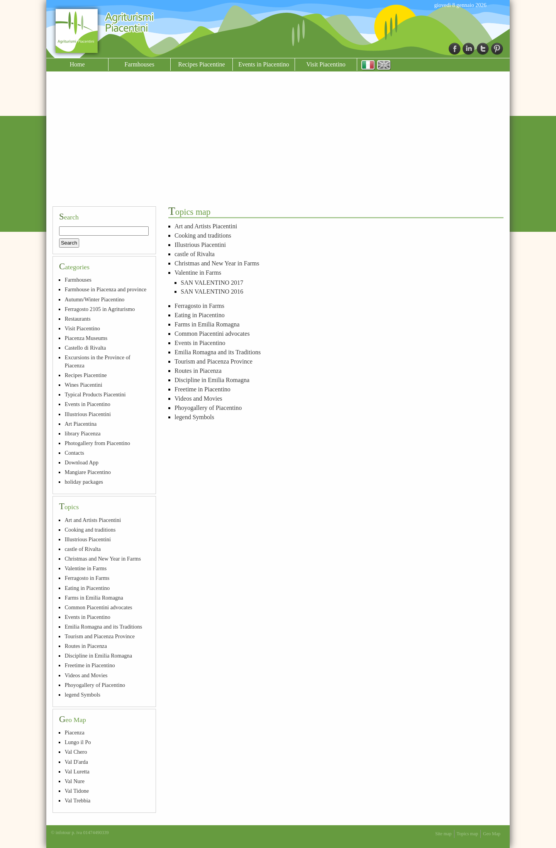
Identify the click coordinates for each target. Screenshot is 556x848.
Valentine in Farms (198, 272)
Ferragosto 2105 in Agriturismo (99, 309)
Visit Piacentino (326, 64)
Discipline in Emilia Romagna (212, 380)
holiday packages (83, 482)
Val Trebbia (77, 800)
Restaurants (77, 319)
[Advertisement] (278, 142)
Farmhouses (139, 64)
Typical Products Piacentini (94, 394)
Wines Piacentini (83, 385)
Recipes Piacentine (201, 64)
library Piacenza (82, 433)
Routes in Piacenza (198, 370)
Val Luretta (76, 771)
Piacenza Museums (85, 338)
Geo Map (491, 833)
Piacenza (74, 732)
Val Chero (75, 752)
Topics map (467, 833)
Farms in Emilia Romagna (207, 324)
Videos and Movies (198, 398)
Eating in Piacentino (200, 315)
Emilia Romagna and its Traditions (218, 352)
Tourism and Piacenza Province (214, 361)
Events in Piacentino (263, 64)
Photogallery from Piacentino (97, 443)
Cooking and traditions (203, 235)
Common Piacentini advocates (212, 333)
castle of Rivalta (195, 254)
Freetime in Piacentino (203, 389)
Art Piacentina (80, 424)
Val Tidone (76, 791)
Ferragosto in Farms (199, 305)
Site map (443, 833)
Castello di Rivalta (85, 348)
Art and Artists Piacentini (206, 226)
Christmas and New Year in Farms (217, 263)
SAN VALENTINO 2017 (212, 282)
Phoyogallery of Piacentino (208, 407)
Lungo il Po (77, 742)
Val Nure (74, 781)
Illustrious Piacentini (200, 244)
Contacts (74, 453)
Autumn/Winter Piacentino (94, 299)
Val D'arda (76, 762)
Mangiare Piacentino (87, 472)
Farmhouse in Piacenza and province (105, 289)
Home (77, 64)
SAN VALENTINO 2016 (212, 291)
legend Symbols (194, 417)
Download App (81, 462)
